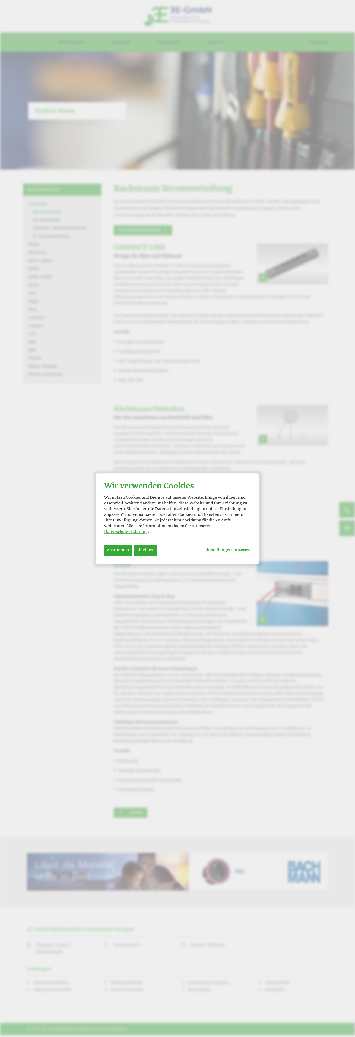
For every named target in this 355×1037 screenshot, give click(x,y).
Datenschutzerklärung (126, 531)
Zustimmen (118, 550)
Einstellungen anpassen (227, 550)
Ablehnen (145, 550)
